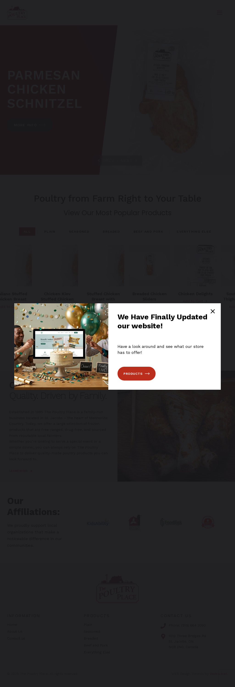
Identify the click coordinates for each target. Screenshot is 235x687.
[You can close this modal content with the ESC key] (117, 343)
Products (136, 373)
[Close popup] (212, 311)
